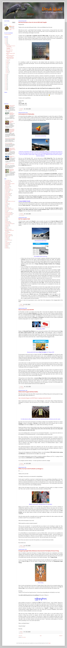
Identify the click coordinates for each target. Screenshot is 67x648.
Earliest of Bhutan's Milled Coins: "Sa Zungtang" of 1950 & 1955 (12, 149)
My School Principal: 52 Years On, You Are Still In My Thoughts (33, 22)
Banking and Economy (8, 181)
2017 (6, 79)
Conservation (7, 191)
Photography (6, 225)
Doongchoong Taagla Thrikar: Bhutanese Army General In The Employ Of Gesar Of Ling (39, 550)
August (7, 63)
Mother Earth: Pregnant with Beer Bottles (28, 391)
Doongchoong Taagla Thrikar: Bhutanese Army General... (10, 58)
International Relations (8, 214)
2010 (6, 88)
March (7, 70)
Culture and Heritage (8, 193)
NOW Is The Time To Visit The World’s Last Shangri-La (31, 468)
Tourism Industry (7, 242)
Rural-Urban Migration (8, 234)
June (7, 66)
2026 (6, 38)
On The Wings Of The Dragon (9, 223)
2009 (6, 89)
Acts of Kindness (7, 180)
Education (6, 196)
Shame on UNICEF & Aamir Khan (12, 106)
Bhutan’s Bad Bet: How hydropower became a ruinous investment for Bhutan (12, 131)
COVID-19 (6, 192)
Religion (6, 228)
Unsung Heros (7, 243)
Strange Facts (7, 236)
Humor (6, 211)
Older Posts (60, 635)
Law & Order (7, 215)
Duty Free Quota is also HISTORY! (26, 309)
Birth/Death (6, 187)
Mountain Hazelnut (7, 222)
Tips (5, 241)
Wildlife (6, 245)
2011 (6, 87)
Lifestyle (6, 219)
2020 (6, 75)
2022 (6, 43)
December (7, 44)
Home (41, 635)
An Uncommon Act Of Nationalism (26, 114)
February (7, 71)
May (7, 67)
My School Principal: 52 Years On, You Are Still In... (10, 46)
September (7, 62)
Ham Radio (6, 204)
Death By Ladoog (7, 194)
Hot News (6, 210)
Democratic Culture (7, 195)
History (6, 206)
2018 (6, 78)
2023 (6, 42)
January (7, 72)
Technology (6, 237)
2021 (6, 74)
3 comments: (21, 631)
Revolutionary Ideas (7, 229)
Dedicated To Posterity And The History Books (12, 114)
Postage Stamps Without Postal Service (12, 170)
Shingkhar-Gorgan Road (8, 235)
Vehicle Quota (7, 244)
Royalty (6, 233)
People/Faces (7, 224)
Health (6, 205)
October (7, 61)
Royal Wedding (7, 232)
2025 (6, 39)
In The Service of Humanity (8, 213)
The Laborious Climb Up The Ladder (11, 122)
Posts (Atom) (24, 637)
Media (6, 220)
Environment (22, 305)
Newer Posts (20, 635)
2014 (6, 83)
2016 (6, 80)
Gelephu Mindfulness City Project (9, 201)
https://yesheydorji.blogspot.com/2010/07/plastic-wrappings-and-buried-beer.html (35, 398)
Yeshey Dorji (12, 26)
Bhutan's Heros (7, 185)
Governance (22, 387)
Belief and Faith (7, 182)
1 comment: (21, 304)
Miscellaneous (7, 221)
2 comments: (21, 545)
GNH (6, 202)
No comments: (21, 108)
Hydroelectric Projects (8, 212)
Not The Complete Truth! (24, 219)
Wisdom (6, 246)
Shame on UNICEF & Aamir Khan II (10, 138)
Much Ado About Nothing (8, 143)
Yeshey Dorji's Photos (8, 34)
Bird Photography (7, 186)
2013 (6, 84)
